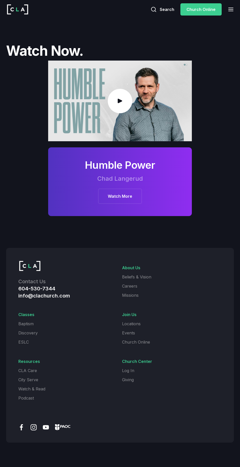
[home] (17, 9)
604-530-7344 (36, 289)
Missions (130, 295)
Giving (128, 379)
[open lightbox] (120, 101)
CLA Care (27, 370)
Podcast (26, 398)
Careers (129, 286)
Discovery (28, 332)
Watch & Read (31, 388)
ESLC (23, 342)
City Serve (28, 379)
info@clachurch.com (44, 296)
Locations (131, 323)
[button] (229, 9)
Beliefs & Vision (136, 276)
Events (128, 332)
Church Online (201, 9)
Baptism (26, 323)
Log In (128, 370)
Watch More (120, 196)
